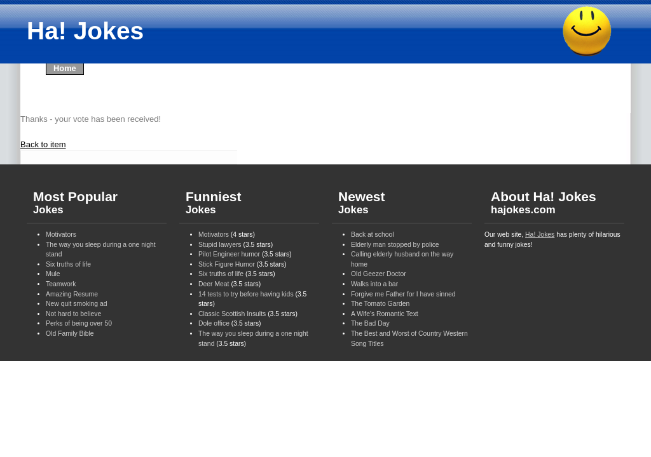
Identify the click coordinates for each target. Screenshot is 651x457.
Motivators (61, 234)
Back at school (372, 234)
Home (64, 68)
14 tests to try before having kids (246, 294)
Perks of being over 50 (79, 323)
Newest (361, 202)
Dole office (214, 323)
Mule (53, 273)
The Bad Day (370, 323)
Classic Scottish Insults (232, 313)
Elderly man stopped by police (395, 244)
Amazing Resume (72, 294)
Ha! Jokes (539, 234)
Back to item (43, 144)
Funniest (214, 202)
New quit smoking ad (76, 303)
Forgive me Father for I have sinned (403, 294)
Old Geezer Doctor (378, 273)
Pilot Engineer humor (229, 254)
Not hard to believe (73, 313)
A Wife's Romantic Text (384, 313)
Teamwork (61, 284)
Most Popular (75, 202)
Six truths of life (68, 264)
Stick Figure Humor (226, 264)
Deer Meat (214, 284)
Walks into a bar (374, 284)
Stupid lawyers (220, 244)
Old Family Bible (70, 333)
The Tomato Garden (380, 303)
